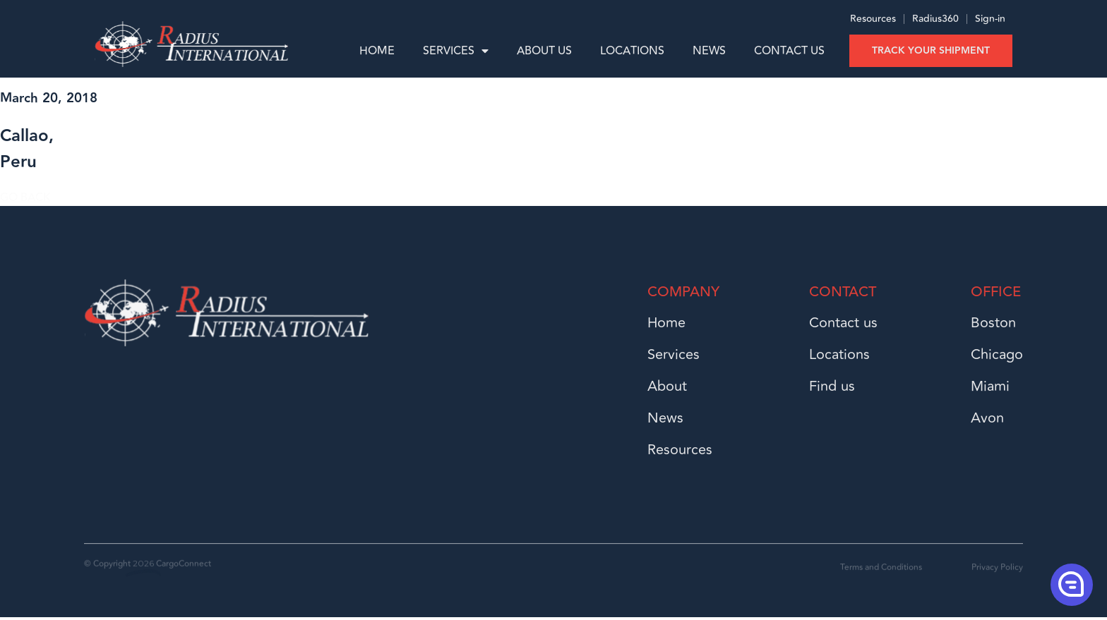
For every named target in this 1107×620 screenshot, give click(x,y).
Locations (632, 50)
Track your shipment (931, 51)
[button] (1070, 584)
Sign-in (990, 22)
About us (544, 50)
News (709, 50)
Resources (873, 22)
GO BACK (25, 200)
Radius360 (934, 22)
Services (456, 50)
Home (377, 50)
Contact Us (789, 50)
